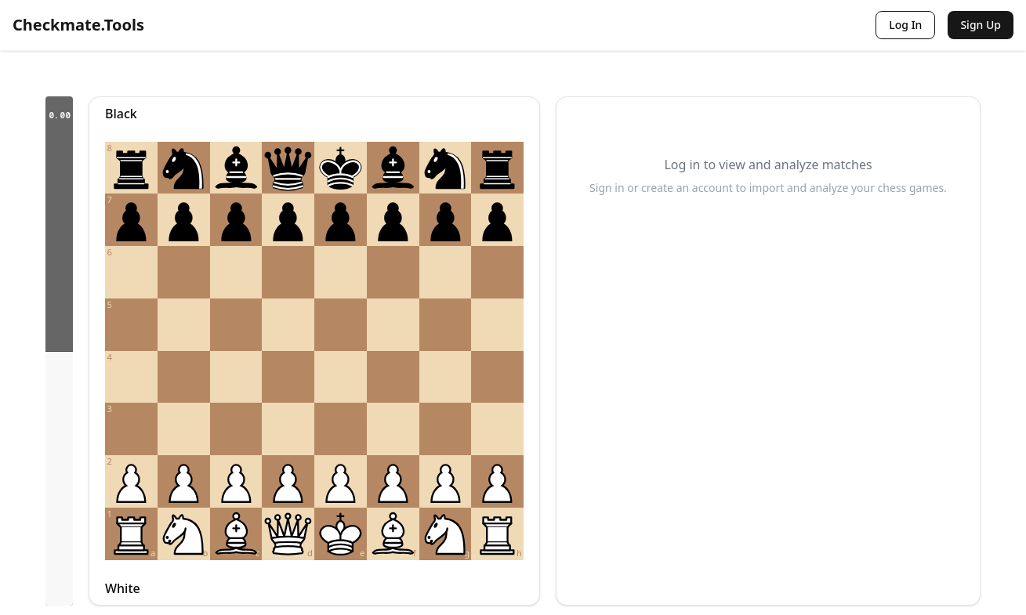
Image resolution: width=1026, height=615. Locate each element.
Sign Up (980, 24)
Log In (905, 24)
